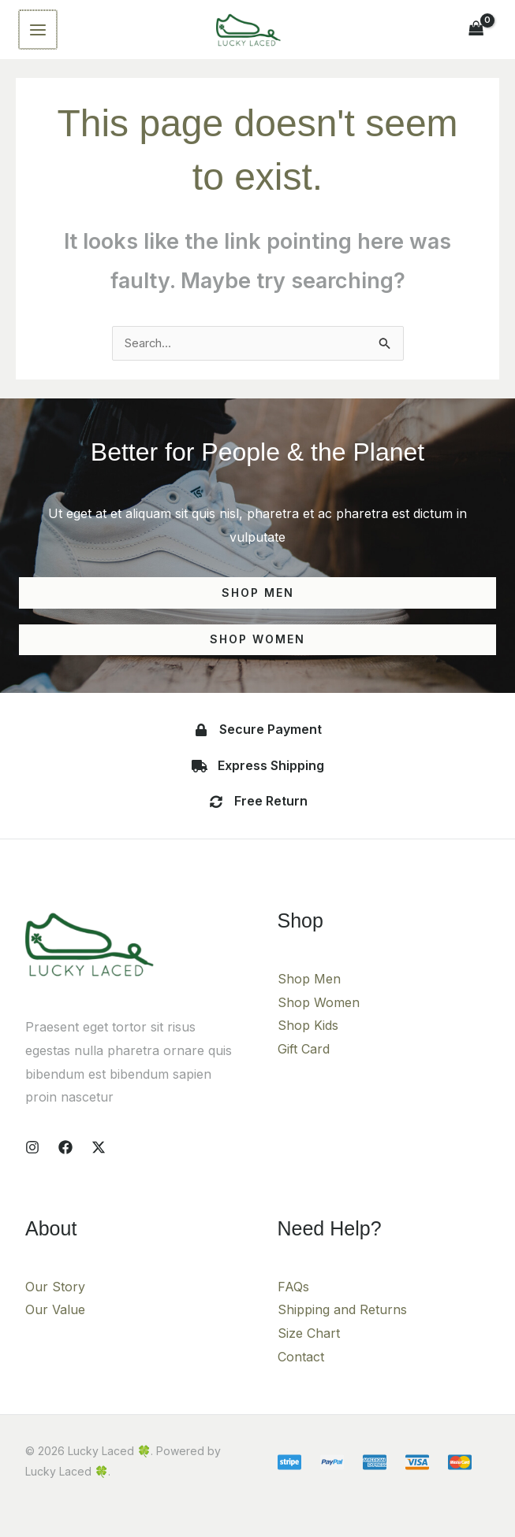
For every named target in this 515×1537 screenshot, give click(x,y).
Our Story (55, 1307)
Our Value (55, 1331)
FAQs (293, 1307)
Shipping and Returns (342, 1331)
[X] (98, 1168)
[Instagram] (32, 1168)
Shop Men (309, 1000)
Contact (301, 1377)
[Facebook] (65, 1168)
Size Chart (309, 1354)
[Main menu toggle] (37, 37)
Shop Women (319, 1023)
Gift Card (304, 1070)
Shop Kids (308, 1046)
